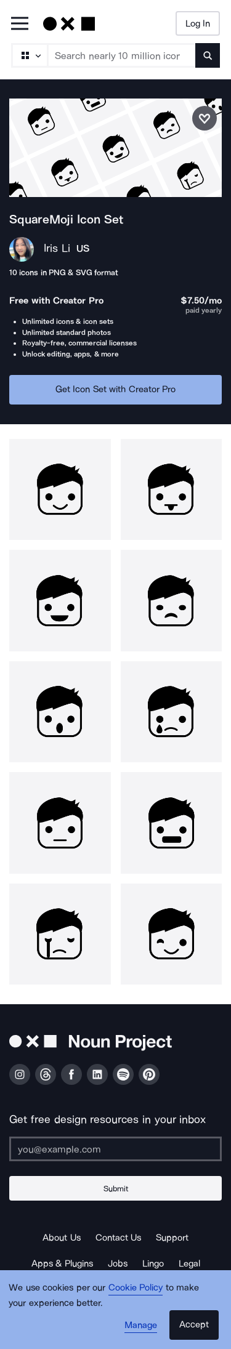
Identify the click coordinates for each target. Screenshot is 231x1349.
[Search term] (122, 55)
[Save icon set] (204, 118)
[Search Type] (29, 55)
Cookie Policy (135, 1287)
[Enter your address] (115, 1149)
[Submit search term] (207, 55)
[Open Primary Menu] (19, 24)
